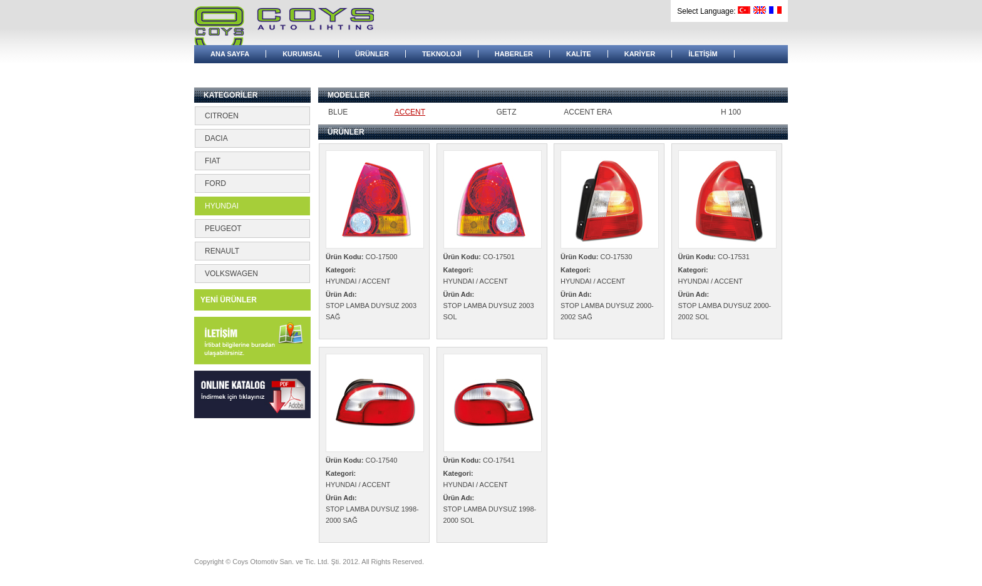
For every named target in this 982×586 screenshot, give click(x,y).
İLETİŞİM (702, 54)
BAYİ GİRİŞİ (229, 72)
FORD (215, 183)
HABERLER (514, 54)
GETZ (506, 112)
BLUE (338, 112)
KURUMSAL (302, 54)
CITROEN (222, 115)
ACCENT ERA (588, 112)
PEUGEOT (223, 228)
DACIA (216, 138)
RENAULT (222, 251)
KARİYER (640, 54)
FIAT (212, 161)
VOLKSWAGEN (231, 273)
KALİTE (578, 54)
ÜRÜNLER (372, 54)
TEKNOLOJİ (442, 54)
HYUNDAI (222, 206)
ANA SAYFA (229, 54)
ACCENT (410, 112)
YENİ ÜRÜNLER (228, 300)
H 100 (731, 112)
